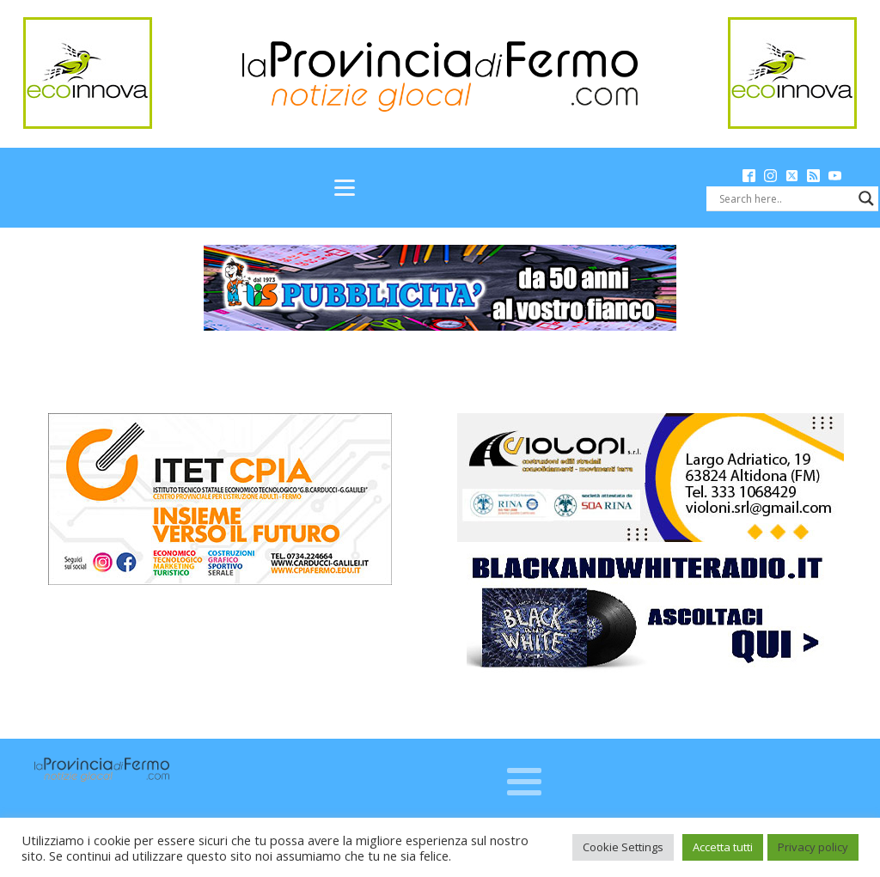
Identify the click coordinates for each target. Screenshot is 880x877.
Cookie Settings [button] (623, 847)
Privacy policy (813, 847)
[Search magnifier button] (866, 198)
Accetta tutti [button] (723, 847)
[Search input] (784, 198)
